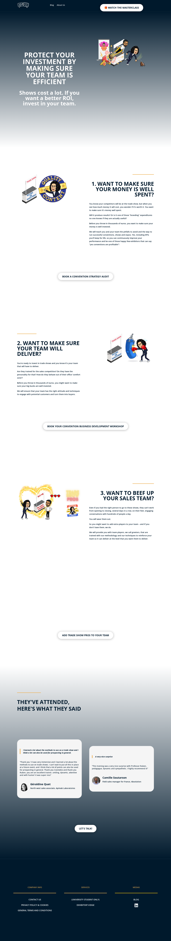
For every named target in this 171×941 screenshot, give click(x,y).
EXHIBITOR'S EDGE (85, 905)
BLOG (136, 899)
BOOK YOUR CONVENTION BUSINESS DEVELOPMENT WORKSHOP (85, 426)
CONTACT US (35, 899)
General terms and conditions (35, 910)
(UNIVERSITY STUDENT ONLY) (85, 899)
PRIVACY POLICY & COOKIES (34, 905)
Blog (52, 5)
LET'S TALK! (85, 828)
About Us (61, 5)
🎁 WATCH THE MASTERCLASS (121, 7)
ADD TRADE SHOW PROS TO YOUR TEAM (85, 635)
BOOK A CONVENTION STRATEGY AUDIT (85, 276)
